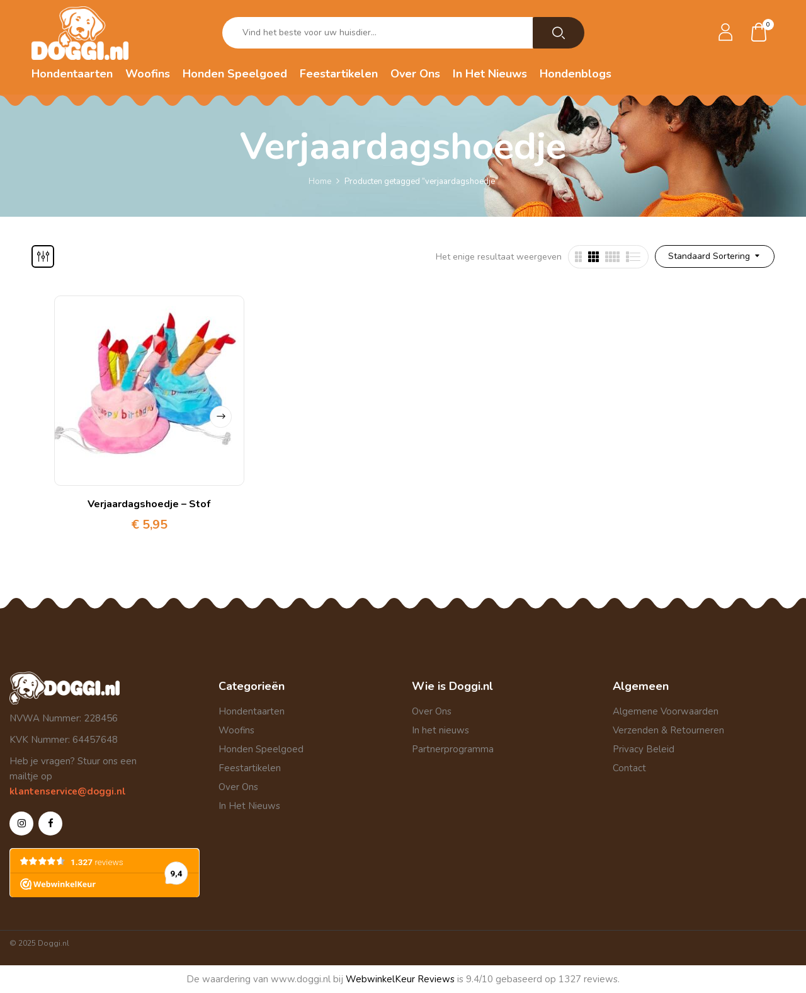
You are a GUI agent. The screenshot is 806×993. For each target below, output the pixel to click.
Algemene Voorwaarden (665, 711)
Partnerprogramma (453, 749)
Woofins (236, 730)
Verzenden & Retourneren (668, 730)
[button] (759, 33)
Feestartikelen (250, 768)
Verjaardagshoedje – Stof (149, 504)
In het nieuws (440, 730)
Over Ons (238, 787)
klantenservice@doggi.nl (67, 791)
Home (320, 181)
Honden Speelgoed (261, 749)
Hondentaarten (252, 711)
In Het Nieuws (249, 806)
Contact (629, 768)
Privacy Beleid (643, 749)
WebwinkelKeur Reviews (400, 979)
